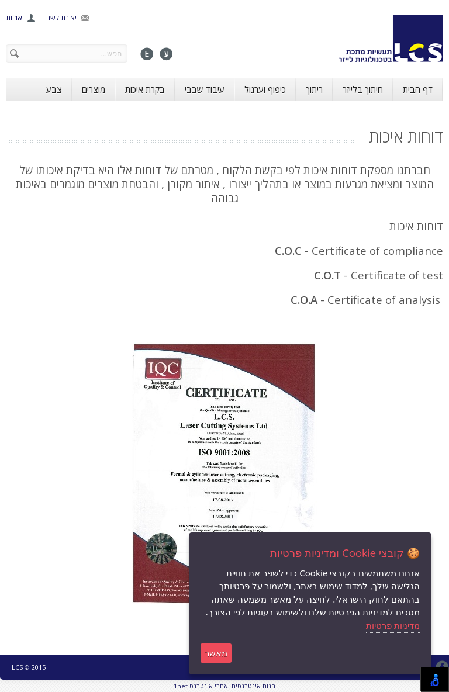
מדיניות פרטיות (393, 625)
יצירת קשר (62, 18)
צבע (54, 89)
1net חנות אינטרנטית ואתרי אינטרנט (224, 685)
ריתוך (314, 89)
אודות (14, 18)
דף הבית (418, 89)
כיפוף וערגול (265, 89)
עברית (166, 54)
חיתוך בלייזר (363, 89)
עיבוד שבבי (204, 89)
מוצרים (93, 89)
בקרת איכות (145, 89)
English (147, 54)
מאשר (216, 653)
